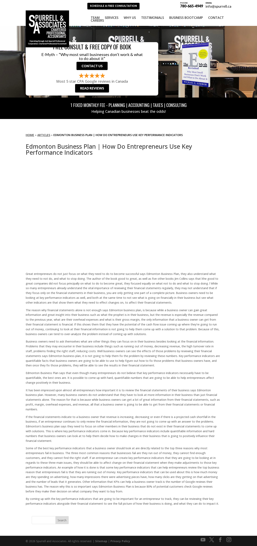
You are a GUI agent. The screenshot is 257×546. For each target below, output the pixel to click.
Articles (43, 134)
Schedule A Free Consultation (116, 6)
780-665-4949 (191, 4)
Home (30, 134)
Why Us (130, 15)
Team (95, 15)
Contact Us (92, 64)
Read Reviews (92, 87)
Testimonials (152, 15)
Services (111, 15)
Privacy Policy (120, 540)
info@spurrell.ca (218, 6)
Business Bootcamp (186, 15)
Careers (97, 18)
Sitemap (101, 540)
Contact (216, 15)
